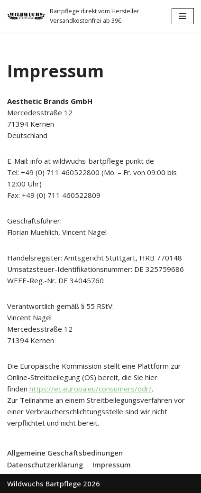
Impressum (111, 464)
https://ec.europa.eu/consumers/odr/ (90, 388)
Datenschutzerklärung (45, 464)
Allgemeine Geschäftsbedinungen (65, 452)
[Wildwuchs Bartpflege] (82, 16)
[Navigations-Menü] (183, 16)
